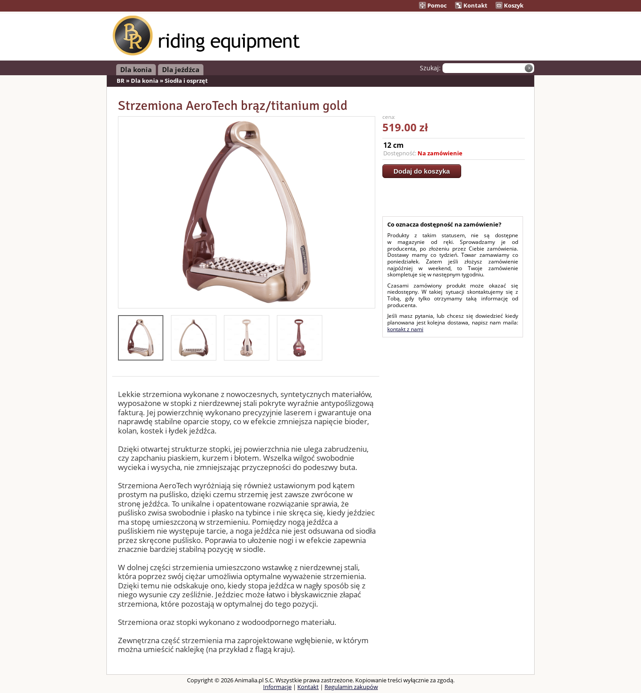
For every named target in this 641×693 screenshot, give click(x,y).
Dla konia (136, 69)
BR (121, 81)
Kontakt (471, 5)
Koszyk (509, 5)
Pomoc (433, 5)
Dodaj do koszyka (422, 171)
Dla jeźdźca (180, 69)
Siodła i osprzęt (186, 81)
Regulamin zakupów (351, 687)
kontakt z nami (405, 329)
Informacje (277, 687)
